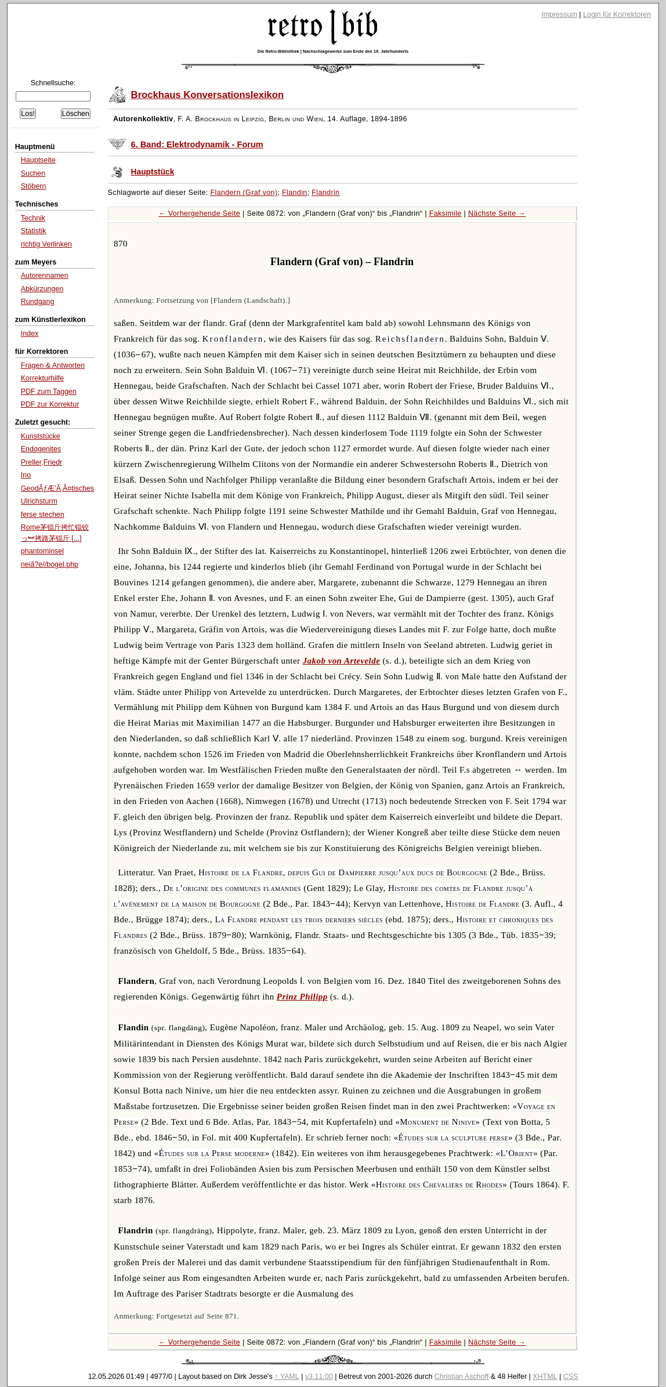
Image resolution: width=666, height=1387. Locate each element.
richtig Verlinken (46, 244)
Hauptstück (153, 172)
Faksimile (445, 213)
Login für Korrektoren (617, 14)
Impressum (559, 14)
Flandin (294, 193)
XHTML (545, 1376)
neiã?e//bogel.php (49, 564)
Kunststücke (40, 436)
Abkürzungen (42, 289)
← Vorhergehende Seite (199, 213)
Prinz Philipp (302, 996)
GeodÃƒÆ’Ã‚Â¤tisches (57, 488)
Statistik (33, 231)
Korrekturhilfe (42, 378)
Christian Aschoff (461, 1376)
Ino (26, 475)
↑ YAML (286, 1376)
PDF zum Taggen (49, 392)
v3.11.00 (319, 1376)
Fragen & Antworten (53, 365)
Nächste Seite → (497, 213)
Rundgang (38, 302)
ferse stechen (42, 514)
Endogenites (41, 449)
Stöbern (33, 186)
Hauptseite (38, 160)
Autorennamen (44, 275)
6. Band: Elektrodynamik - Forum (197, 144)
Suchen (33, 173)
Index (30, 333)
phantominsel (42, 551)
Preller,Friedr (41, 462)
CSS (570, 1376)
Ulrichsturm (39, 501)
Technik (33, 218)
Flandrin (325, 193)
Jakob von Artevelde (342, 660)
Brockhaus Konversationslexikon (207, 94)
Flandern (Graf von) (244, 193)
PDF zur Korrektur (50, 404)
